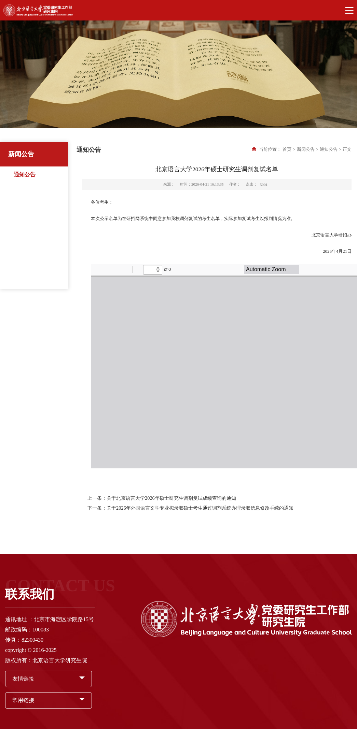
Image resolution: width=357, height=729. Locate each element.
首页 (287, 149)
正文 (347, 149)
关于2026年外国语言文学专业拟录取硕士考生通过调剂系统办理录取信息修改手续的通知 (200, 508)
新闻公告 (306, 149)
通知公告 (25, 174)
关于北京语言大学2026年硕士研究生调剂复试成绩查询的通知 (171, 498)
